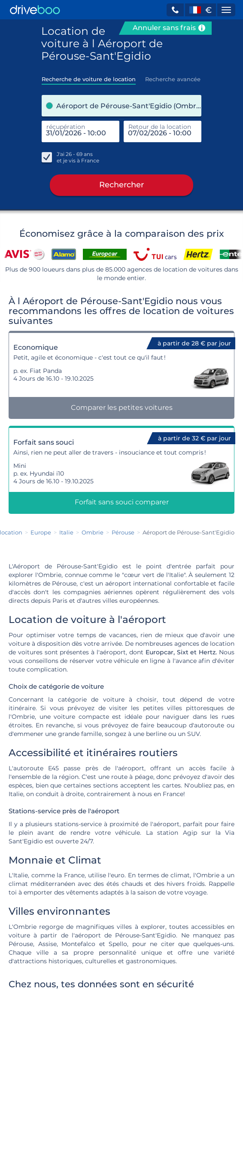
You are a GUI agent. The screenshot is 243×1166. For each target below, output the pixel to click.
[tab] (88, 76)
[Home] (35, 9)
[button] (175, 9)
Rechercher (121, 184)
